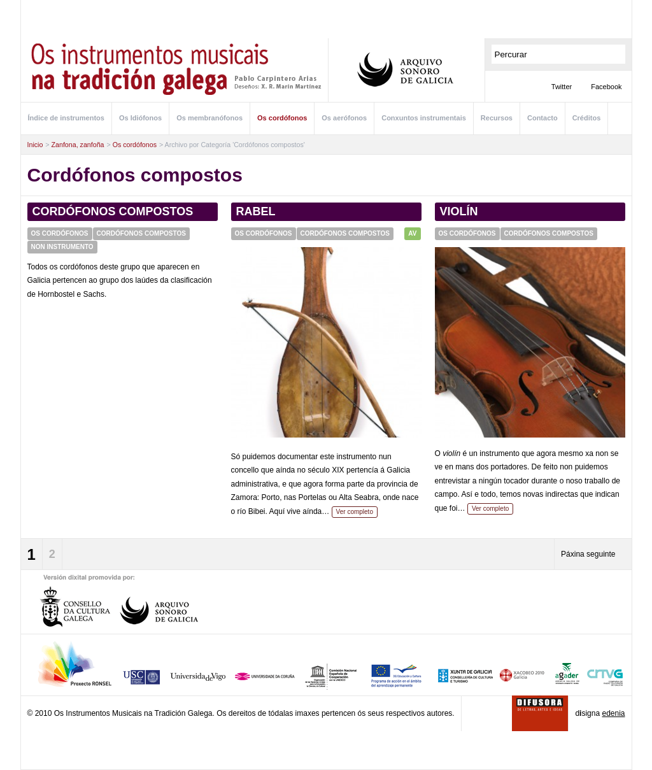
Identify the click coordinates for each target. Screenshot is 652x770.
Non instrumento (62, 246)
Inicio (35, 144)
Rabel (256, 211)
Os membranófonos (209, 118)
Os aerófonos (344, 118)
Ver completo (354, 511)
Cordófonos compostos (113, 211)
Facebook (606, 86)
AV (412, 233)
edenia (613, 713)
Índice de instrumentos (66, 118)
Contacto (542, 118)
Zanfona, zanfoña (78, 144)
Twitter (561, 86)
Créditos (586, 118)
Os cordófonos (282, 118)
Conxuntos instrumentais (423, 118)
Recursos (497, 118)
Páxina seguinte (588, 554)
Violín (459, 211)
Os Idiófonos (140, 118)
